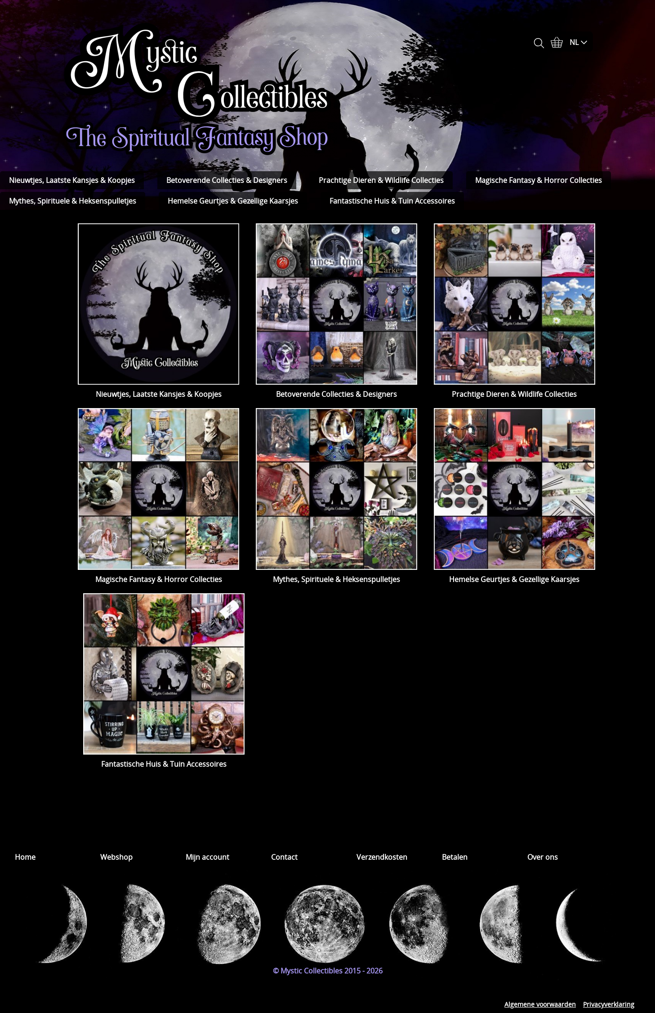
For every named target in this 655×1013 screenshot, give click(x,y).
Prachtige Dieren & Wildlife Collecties (381, 180)
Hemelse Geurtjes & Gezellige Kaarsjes (233, 201)
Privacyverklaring (608, 1004)
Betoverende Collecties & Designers (226, 180)
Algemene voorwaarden (540, 1004)
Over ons (542, 857)
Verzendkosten (381, 857)
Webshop (116, 857)
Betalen (455, 857)
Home (25, 857)
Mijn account (207, 857)
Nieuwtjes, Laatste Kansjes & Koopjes (72, 180)
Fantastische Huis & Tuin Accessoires (392, 201)
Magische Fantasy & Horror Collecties (538, 180)
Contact (284, 857)
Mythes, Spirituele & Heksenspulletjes (72, 201)
